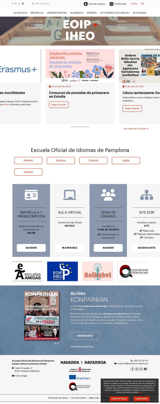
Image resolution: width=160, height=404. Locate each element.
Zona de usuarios (96, 4)
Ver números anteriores (81, 346)
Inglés (126, 160)
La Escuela (20, 13)
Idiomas (92, 13)
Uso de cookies (78, 398)
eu (136, 4)
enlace (6, 104)
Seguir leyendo (59, 105)
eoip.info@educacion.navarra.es (133, 364)
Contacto (149, 237)
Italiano (28, 172)
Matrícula (37, 13)
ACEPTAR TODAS (119, 399)
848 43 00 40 (41, 4)
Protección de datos (58, 398)
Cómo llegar (21, 376)
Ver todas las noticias (136, 129)
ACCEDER (31, 248)
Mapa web (148, 231)
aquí (140, 392)
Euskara (61, 160)
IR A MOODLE (69, 248)
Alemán (28, 160)
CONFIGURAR (141, 399)
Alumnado (77, 13)
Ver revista (85, 336)
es (132, 4)
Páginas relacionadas (148, 234)
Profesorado (120, 4)
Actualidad (139, 13)
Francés (93, 160)
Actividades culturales (115, 13)
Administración (57, 13)
